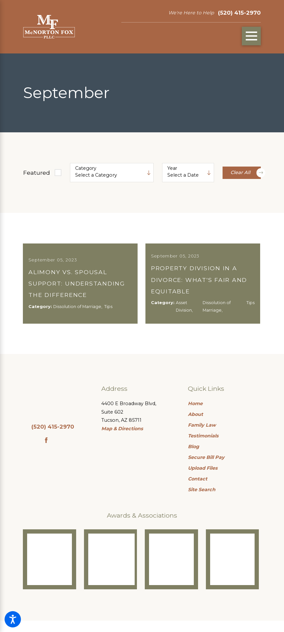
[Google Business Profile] (59, 452)
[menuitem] (224, 415)
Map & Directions (122, 440)
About (195, 426)
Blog (193, 458)
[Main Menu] (251, 36)
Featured (36, 172)
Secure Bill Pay (206, 469)
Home (195, 415)
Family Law (202, 437)
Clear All (245, 172)
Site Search (201, 501)
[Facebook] (46, 452)
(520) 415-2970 (239, 12)
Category (85, 168)
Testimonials (203, 447)
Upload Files (203, 480)
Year (172, 168)
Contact (197, 490)
